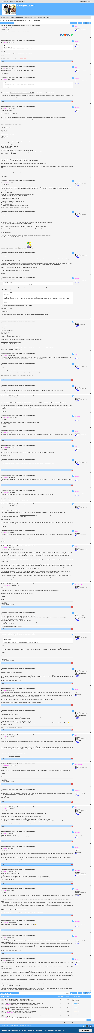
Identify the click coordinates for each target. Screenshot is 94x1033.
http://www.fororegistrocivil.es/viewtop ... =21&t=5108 (22, 92)
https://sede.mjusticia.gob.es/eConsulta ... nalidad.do (13, 516)
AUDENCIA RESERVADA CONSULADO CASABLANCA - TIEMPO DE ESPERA (24, 1003)
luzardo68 (77, 253)
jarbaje (76, 531)
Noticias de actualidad (24, 1009)
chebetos (77, 78)
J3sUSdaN (77, 476)
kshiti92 (7, 1017)
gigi (76, 26)
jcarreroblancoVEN (78, 584)
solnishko (77, 364)
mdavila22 (77, 278)
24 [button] (83, 23)
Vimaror (76, 354)
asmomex (77, 491)
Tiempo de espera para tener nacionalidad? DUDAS (17, 999)
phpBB (9, 1027)
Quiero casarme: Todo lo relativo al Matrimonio (30, 1004)
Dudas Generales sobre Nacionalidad (26, 1000)
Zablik (76, 689)
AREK (76, 959)
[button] (71, 23)
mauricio (77, 107)
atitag (76, 613)
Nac (76, 67)
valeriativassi (77, 396)
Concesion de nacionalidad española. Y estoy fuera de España (20, 1011)
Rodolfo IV (76, 1003)
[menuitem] (12, 1)
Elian (7, 1000)
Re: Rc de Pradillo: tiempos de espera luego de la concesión (20, 25)
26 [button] (88, 23)
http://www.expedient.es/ (14, 702)
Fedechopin (77, 790)
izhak (75, 999)
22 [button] (79, 23)
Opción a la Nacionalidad (28, 1012)
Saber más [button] (61, 1030)
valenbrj (76, 41)
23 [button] (81, 23)
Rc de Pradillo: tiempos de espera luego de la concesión (20, 21)
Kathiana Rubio (9, 1012)
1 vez (81, 616)
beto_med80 (77, 181)
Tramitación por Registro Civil (25, 1017)
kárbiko (7, 1009)
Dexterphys (8, 1004)
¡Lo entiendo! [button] (85, 1030)
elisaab (76, 546)
